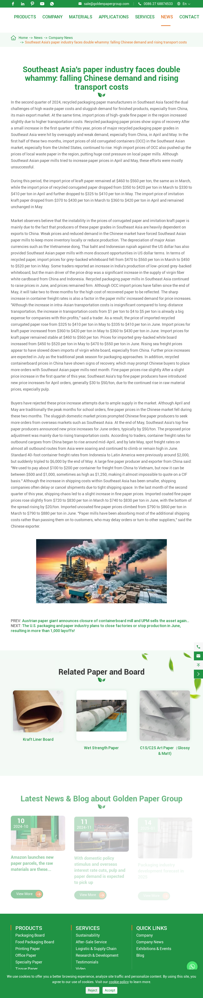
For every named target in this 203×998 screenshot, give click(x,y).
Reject (92, 990)
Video (80, 968)
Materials (80, 16)
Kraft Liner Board (38, 739)
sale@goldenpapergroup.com (106, 4)
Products (25, 16)
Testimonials (87, 962)
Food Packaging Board (34, 942)
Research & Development (97, 955)
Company (52, 16)
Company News (61, 38)
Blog (140, 955)
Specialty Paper (28, 962)
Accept (110, 990)
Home (23, 38)
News (167, 16)
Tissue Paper (26, 968)
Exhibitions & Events (153, 948)
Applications (114, 16)
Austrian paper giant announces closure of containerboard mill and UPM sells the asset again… (105, 620)
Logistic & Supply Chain (96, 948)
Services (145, 16)
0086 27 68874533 (158, 4)
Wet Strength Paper (101, 747)
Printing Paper (27, 948)
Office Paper (25, 955)
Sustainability (88, 935)
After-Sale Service (91, 942)
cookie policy (119, 982)
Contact (189, 16)
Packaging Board (30, 935)
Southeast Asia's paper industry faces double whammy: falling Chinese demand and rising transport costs (106, 42)
